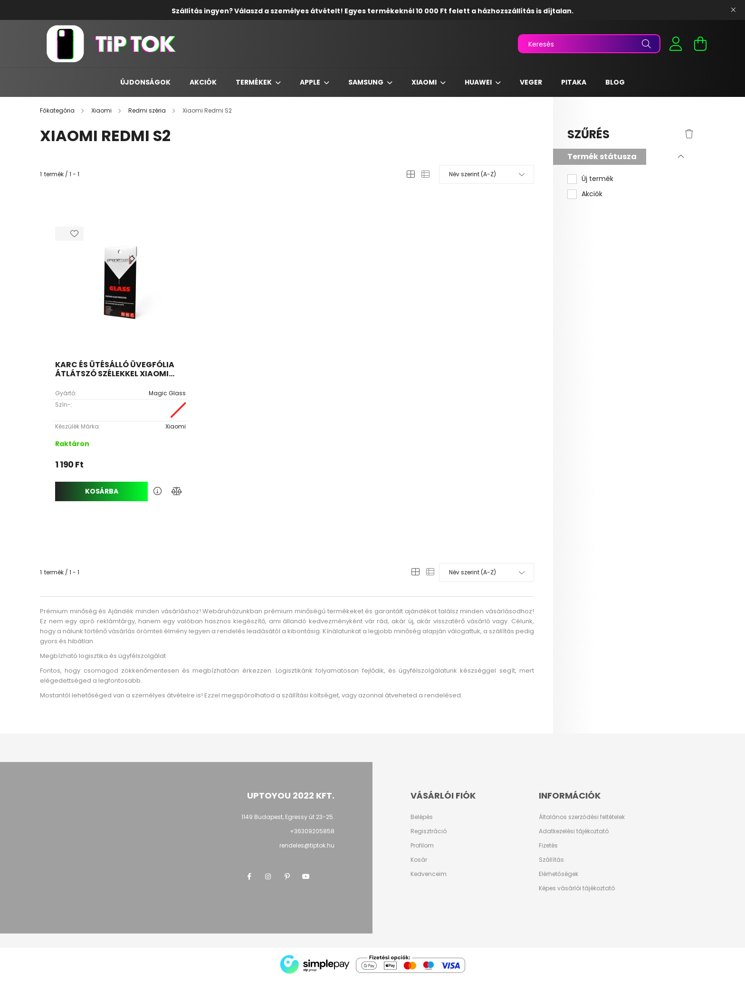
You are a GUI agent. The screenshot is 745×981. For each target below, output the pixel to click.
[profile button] (675, 43)
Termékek (254, 82)
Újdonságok (145, 82)
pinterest (286, 876)
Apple (311, 82)
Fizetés (548, 845)
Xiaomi (424, 82)
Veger (531, 82)
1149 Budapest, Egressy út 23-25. (287, 817)
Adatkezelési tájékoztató (574, 831)
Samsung (366, 82)
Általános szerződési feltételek (582, 817)
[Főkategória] (58, 110)
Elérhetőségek (558, 874)
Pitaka (573, 82)
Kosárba (101, 491)
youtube (305, 876)
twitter (324, 876)
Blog (615, 82)
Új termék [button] (597, 178)
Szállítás (551, 860)
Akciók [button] (592, 194)
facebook (248, 876)
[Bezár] (733, 10)
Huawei (479, 82)
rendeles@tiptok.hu (306, 845)
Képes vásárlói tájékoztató (577, 888)
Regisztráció (429, 831)
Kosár (419, 860)
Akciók (203, 82)
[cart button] (700, 43)
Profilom (422, 845)
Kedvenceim (429, 874)
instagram (267, 876)
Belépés (422, 817)
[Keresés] (589, 43)
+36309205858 (312, 831)
